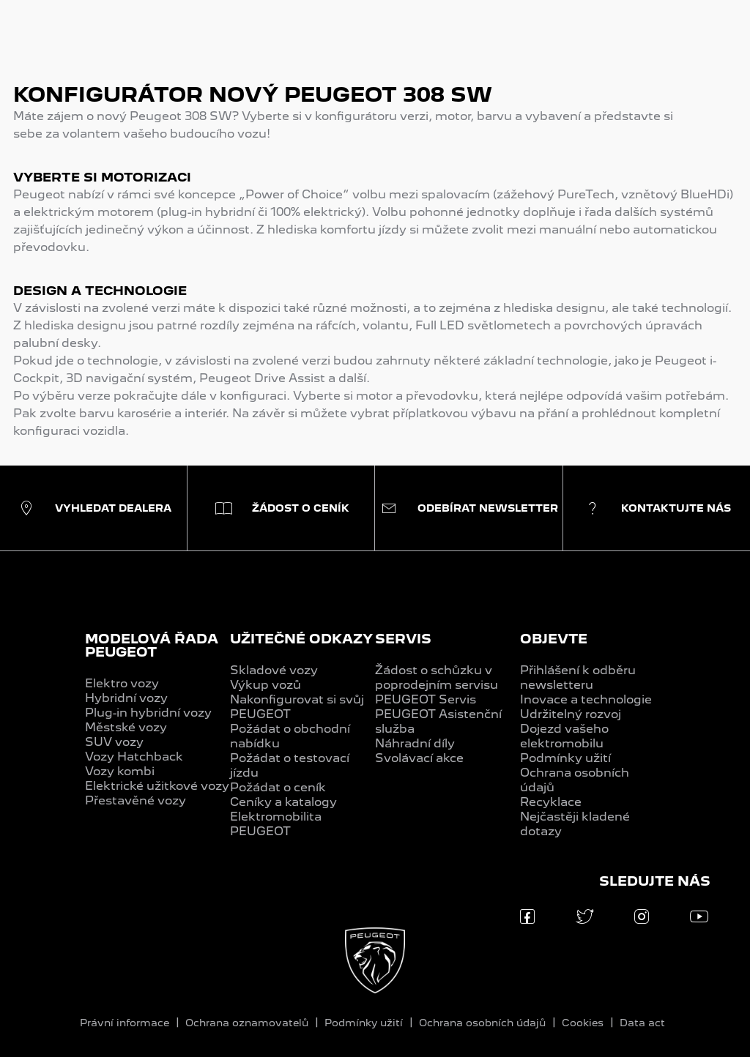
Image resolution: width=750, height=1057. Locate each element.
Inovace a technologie (586, 699)
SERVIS (403, 638)
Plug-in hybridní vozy (148, 713)
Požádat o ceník (278, 787)
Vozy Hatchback (134, 756)
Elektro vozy (122, 683)
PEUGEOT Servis (425, 699)
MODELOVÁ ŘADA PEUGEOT (151, 645)
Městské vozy (126, 727)
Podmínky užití (565, 758)
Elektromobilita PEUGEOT (276, 824)
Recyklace (551, 802)
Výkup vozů (265, 685)
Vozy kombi (120, 771)
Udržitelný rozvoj (570, 714)
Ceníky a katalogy (283, 802)
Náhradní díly (415, 743)
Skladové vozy (274, 670)
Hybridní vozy (126, 698)
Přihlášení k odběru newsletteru (578, 677)
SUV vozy (114, 742)
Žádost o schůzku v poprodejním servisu (436, 677)
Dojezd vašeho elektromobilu (564, 736)
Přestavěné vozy (135, 800)
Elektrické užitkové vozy (157, 786)
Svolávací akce (419, 758)
